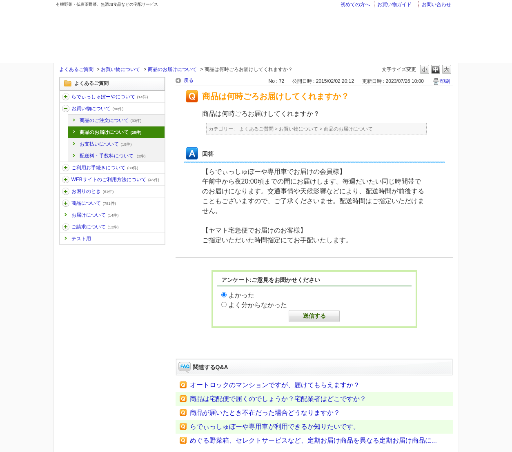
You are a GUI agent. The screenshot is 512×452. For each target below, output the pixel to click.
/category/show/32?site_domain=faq (65, 203)
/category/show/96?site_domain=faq (65, 226)
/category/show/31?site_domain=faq (65, 191)
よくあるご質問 (76, 69)
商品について (93, 203)
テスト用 (81, 239)
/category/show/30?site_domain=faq (65, 179)
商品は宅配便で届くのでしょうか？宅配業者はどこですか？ (278, 398)
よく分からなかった (257, 304)
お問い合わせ (436, 4)
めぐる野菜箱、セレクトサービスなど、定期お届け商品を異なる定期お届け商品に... (313, 440)
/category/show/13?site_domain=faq (65, 167)
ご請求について (95, 227)
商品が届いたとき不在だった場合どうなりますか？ (265, 412)
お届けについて (95, 215)
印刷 (445, 81)
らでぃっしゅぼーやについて (109, 97)
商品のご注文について (111, 120)
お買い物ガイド (394, 4)
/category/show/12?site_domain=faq (65, 108)
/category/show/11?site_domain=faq (65, 96)
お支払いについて (106, 144)
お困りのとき (92, 191)
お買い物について (120, 69)
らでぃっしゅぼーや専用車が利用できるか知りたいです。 (275, 426)
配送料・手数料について (113, 156)
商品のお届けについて (172, 69)
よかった (241, 295)
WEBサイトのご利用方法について (115, 179)
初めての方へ (355, 4)
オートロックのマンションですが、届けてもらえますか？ (275, 384)
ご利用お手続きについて (104, 168)
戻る (189, 80)
